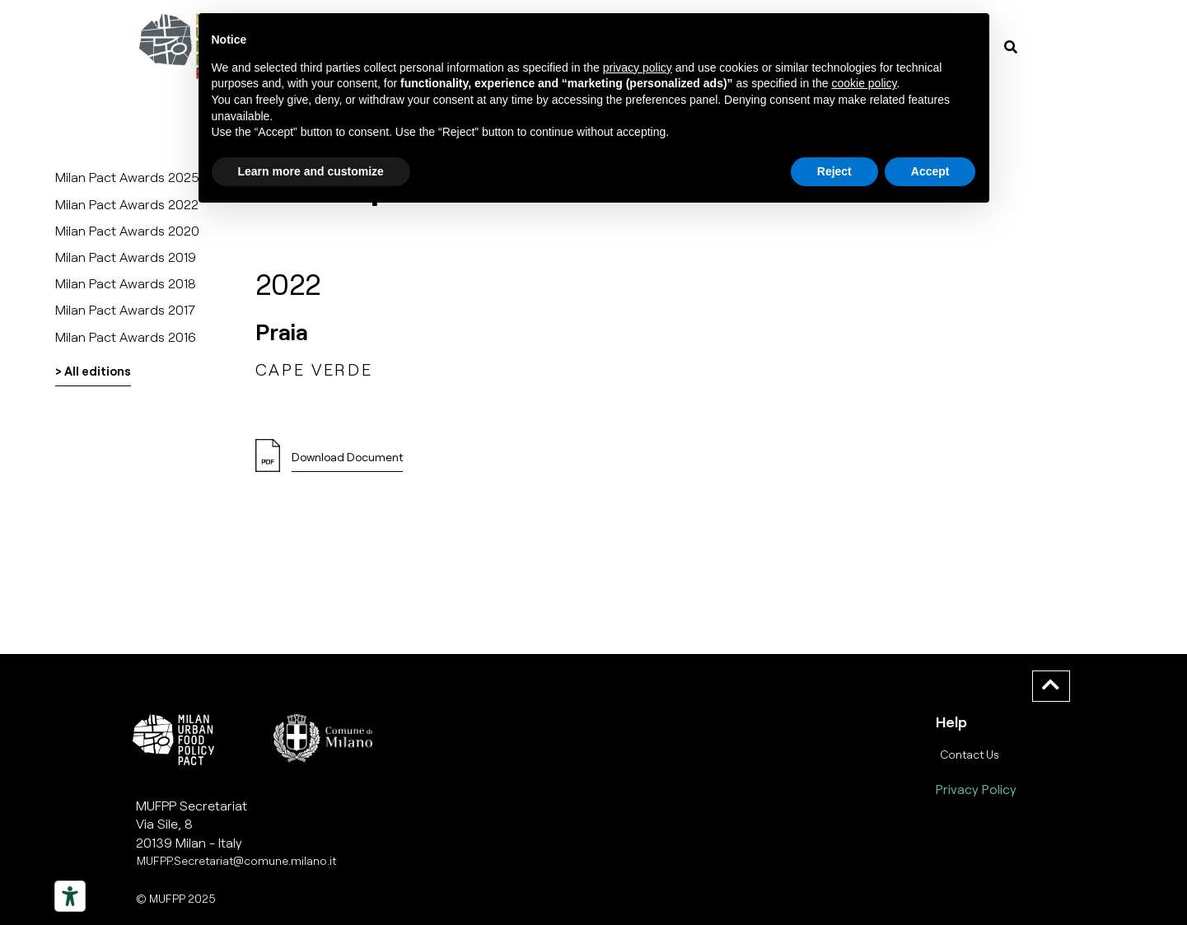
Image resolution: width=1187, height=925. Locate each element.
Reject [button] (834, 171)
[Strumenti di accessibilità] (70, 896)
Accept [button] (930, 171)
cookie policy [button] (863, 83)
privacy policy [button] (637, 67)
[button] (347, 461)
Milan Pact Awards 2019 (125, 256)
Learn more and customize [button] (311, 171)
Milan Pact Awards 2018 (125, 283)
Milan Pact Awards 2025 (127, 177)
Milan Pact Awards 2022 (127, 204)
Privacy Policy (976, 789)
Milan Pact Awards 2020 (127, 230)
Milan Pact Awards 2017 (125, 309)
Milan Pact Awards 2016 (125, 336)
